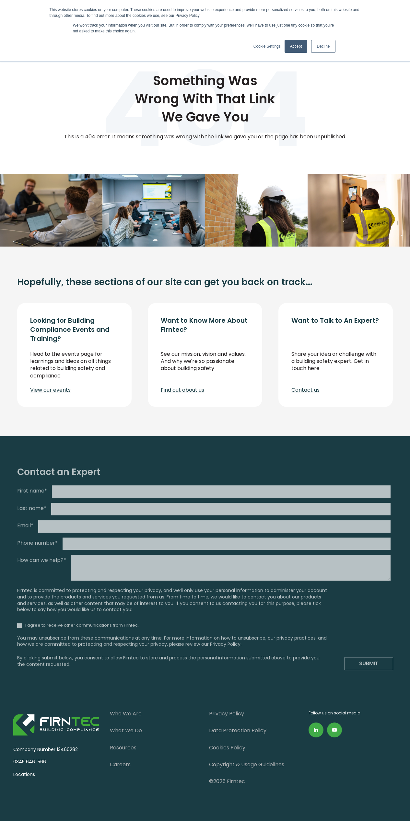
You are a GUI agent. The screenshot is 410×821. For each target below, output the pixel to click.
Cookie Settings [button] (267, 46)
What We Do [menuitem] (126, 730)
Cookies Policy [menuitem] (227, 747)
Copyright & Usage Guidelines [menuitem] (246, 764)
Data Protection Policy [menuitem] (237, 730)
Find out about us (182, 390)
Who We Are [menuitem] (126, 713)
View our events (50, 390)
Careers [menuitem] (120, 764)
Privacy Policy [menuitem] (226, 713)
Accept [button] (296, 46)
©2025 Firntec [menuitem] (227, 781)
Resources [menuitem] (123, 747)
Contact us (305, 390)
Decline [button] (323, 46)
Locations (23, 774)
